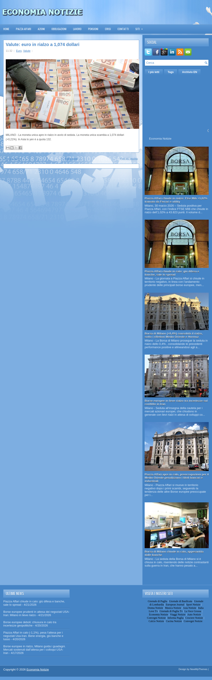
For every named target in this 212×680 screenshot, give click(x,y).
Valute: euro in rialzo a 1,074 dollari (42, 44)
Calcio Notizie (156, 621)
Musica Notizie (173, 607)
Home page (71, 158)
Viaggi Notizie (178, 614)
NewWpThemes (198, 669)
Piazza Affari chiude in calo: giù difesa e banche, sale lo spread (172, 273)
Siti (140, 27)
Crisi (108, 29)
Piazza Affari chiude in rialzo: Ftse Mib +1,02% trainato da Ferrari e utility (176, 200)
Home (6, 29)
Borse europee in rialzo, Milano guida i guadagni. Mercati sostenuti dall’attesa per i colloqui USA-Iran (34, 650)
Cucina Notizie (174, 621)
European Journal (175, 604)
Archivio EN (189, 72)
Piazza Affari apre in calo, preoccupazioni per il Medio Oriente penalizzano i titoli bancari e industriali (177, 478)
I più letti (153, 72)
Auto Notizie (194, 614)
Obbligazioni (58, 29)
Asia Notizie (189, 607)
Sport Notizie (193, 604)
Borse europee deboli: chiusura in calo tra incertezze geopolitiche (29, 623)
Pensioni (93, 29)
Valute (26, 50)
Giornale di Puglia (157, 601)
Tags (171, 72)
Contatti (123, 29)
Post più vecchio (129, 158)
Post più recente (13, 158)
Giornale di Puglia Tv (171, 611)
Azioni (41, 29)
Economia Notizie (160, 138)
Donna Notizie (155, 607)
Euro (19, 50)
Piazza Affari (23, 29)
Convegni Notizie (156, 617)
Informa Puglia (176, 617)
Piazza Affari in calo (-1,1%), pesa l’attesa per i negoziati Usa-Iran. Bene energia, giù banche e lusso (33, 636)
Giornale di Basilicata (180, 601)
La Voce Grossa (192, 611)
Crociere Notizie (194, 617)
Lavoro (77, 29)
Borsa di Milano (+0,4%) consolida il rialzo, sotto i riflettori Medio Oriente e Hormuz (174, 335)
